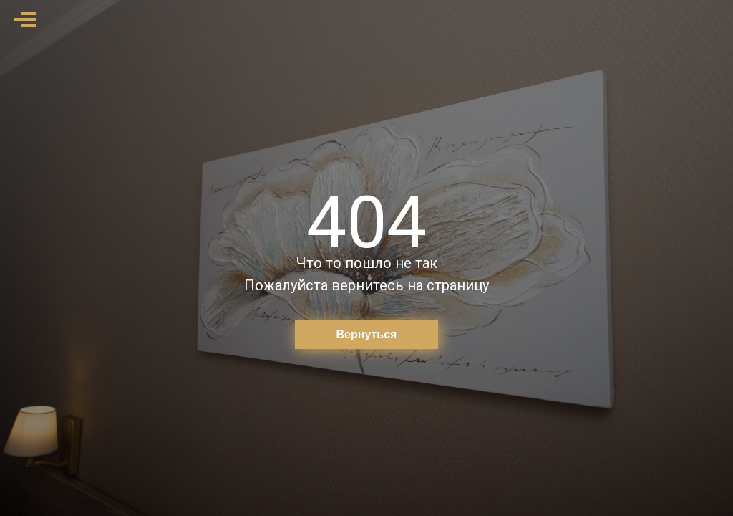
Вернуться (366, 334)
